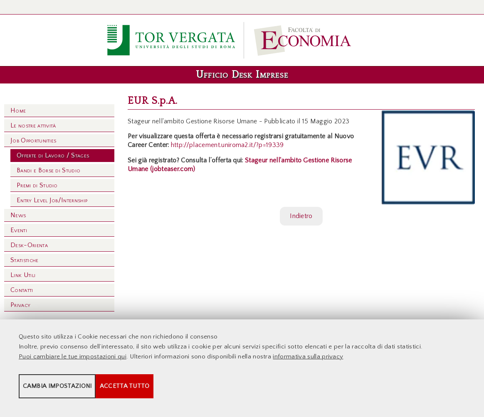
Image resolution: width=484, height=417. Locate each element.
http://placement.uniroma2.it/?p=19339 (227, 145)
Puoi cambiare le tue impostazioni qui (72, 362)
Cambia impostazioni (84, 392)
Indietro (301, 216)
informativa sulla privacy (308, 362)
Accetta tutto (234, 392)
